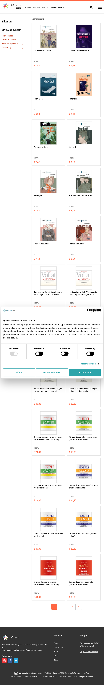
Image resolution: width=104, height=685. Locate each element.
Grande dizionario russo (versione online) (83, 535)
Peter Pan (73, 99)
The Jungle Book (41, 147)
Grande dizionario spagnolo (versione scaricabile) (81, 583)
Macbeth (72, 147)
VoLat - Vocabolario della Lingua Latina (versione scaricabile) (48, 390)
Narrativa (45, 7)
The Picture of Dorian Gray (80, 195)
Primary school (9, 39)
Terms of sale (25, 650)
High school (7, 35)
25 (72, 606)
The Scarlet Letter (41, 244)
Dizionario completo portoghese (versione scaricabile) (83, 438)
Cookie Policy (13, 650)
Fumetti (28, 7)
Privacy (5, 650)
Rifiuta (19, 372)
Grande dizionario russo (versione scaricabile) (48, 535)
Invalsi (53, 7)
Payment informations (89, 652)
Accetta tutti (85, 372)
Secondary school (10, 43)
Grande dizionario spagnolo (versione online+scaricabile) (46, 583)
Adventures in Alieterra (79, 50)
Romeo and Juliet (76, 244)
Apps (56, 643)
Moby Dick (38, 99)
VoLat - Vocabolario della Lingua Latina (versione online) (83, 390)
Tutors (56, 651)
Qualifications (36, 650)
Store (56, 656)
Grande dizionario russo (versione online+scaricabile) (83, 486)
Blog (56, 660)
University (6, 47)
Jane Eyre (38, 195)
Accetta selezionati (52, 372)
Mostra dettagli (88, 364)
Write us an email (87, 646)
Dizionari (36, 7)
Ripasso (61, 7)
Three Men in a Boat (42, 50)
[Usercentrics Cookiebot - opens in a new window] (89, 311)
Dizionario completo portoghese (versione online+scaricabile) (48, 438)
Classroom (58, 647)
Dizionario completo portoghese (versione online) (48, 486)
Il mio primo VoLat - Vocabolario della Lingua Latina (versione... (48, 293)
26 (79, 606)
